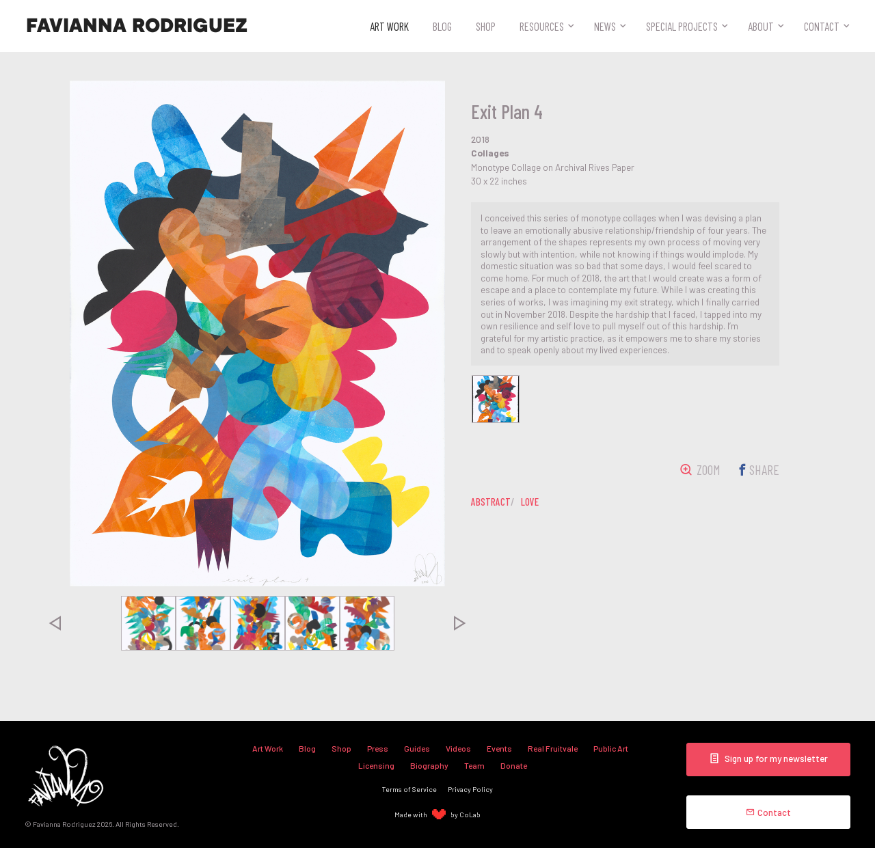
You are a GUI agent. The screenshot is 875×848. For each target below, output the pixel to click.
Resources (542, 26)
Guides (417, 748)
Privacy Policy (470, 788)
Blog (442, 26)
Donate (513, 765)
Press (377, 748)
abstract (491, 501)
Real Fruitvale (553, 748)
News (605, 26)
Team (474, 765)
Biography (429, 765)
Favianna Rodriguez (136, 26)
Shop (486, 26)
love (530, 501)
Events (499, 748)
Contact (821, 26)
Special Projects (682, 26)
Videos (458, 748)
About (761, 26)
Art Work (389, 26)
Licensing (376, 765)
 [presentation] (55, 623)
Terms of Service (409, 788)
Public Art (610, 748)
